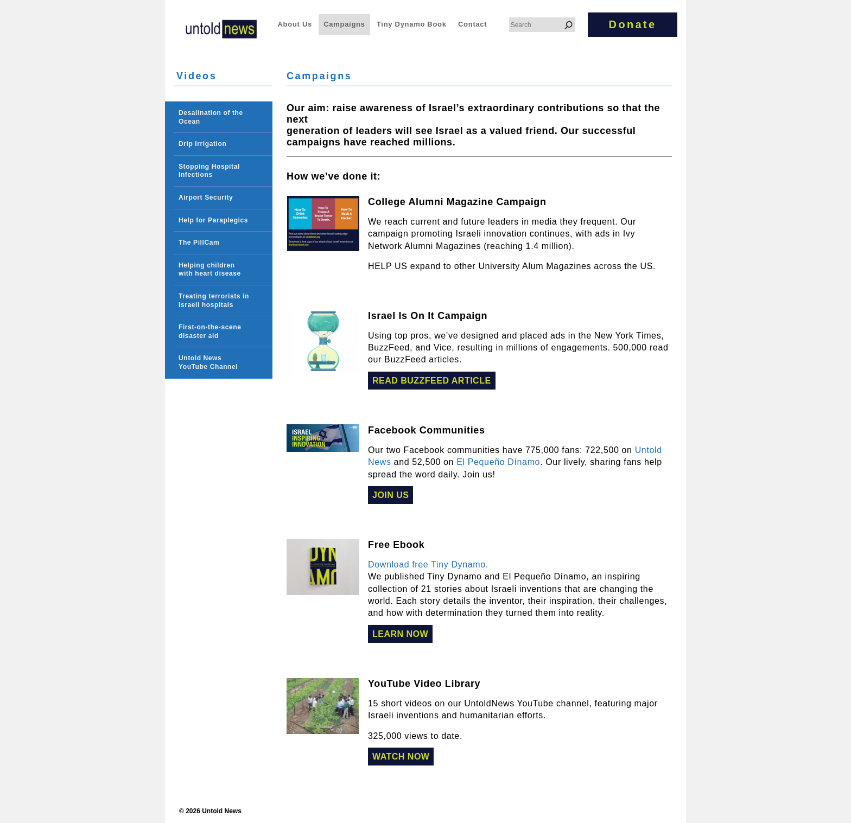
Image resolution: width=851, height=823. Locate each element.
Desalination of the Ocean (211, 117)
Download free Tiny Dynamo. (428, 564)
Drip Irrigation (202, 144)
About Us (295, 24)
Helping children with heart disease (210, 269)
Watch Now (400, 756)
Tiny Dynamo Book (412, 24)
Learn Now (400, 634)
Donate (633, 24)
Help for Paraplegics (213, 220)
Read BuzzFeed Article (431, 380)
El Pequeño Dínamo (498, 462)
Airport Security (206, 197)
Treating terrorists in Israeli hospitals (214, 300)
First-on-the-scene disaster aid (210, 331)
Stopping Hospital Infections (209, 171)
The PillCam (199, 242)
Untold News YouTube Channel (208, 362)
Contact (472, 24)
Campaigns (344, 24)
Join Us (390, 495)
